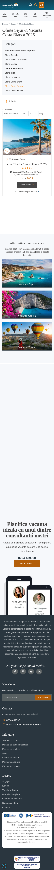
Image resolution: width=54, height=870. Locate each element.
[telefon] (31, 5)
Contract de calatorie (12, 798)
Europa (5, 24)
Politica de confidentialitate (15, 744)
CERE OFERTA (27, 563)
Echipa (5, 785)
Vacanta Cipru (27, 284)
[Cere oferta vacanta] (41, 5)
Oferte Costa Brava (13, 82)
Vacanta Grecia (27, 316)
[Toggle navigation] (49, 5)
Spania (13, 24)
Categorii (11, 44)
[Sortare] (14, 113)
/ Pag (41, 114)
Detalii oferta (27, 184)
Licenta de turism (10, 757)
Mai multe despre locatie (27, 191)
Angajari (6, 781)
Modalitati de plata (11, 794)
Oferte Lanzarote (12, 77)
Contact (6, 807)
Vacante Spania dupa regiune (20, 50)
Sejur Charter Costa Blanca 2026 (26, 164)
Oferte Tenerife (11, 55)
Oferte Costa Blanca (14, 86)
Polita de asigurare (11, 762)
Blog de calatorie (10, 803)
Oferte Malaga (11, 64)
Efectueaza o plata (11, 766)
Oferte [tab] (12, 101)
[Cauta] (35, 5)
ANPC (5, 753)
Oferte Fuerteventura (14, 68)
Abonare (43, 697)
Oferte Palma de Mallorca (16, 59)
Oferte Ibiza (10, 73)
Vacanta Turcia (27, 347)
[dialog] (4, 866)
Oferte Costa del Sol (14, 91)
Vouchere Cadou (10, 790)
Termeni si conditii (10, 740)
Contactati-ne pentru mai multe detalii (20, 714)
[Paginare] (33, 113)
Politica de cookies (11, 749)
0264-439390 (27, 558)
